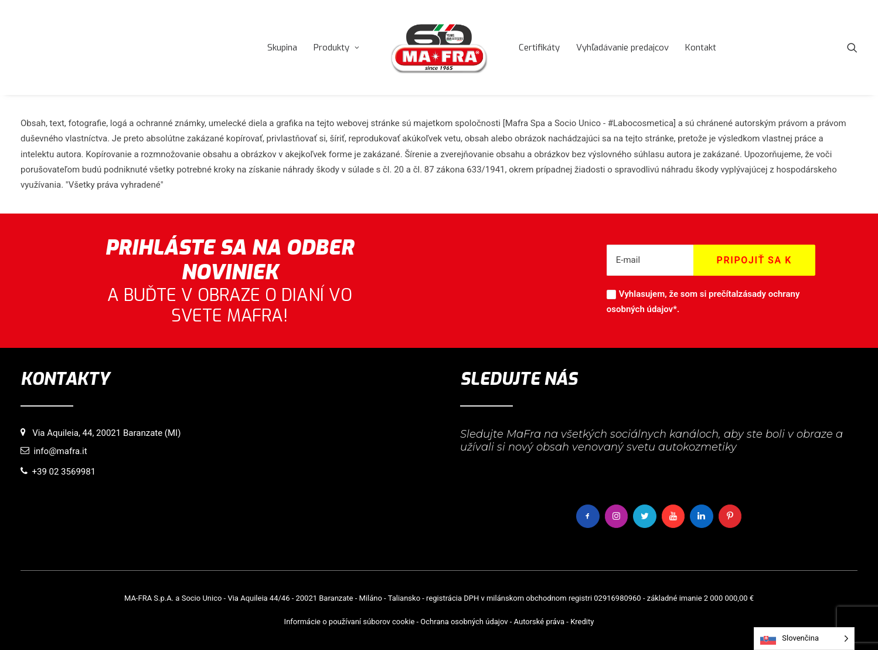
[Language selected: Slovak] (804, 638)
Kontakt (700, 47)
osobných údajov (479, 621)
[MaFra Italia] (439, 47)
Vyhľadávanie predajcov (622, 47)
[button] (852, 47)
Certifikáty (539, 47)
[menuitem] (282, 47)
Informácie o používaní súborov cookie (349, 621)
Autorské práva (539, 621)
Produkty (336, 47)
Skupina (282, 47)
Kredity (582, 621)
